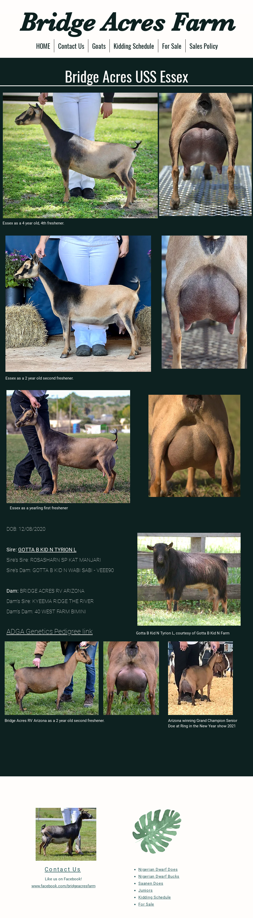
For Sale (146, 904)
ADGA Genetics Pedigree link (49, 631)
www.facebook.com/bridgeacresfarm (63, 886)
